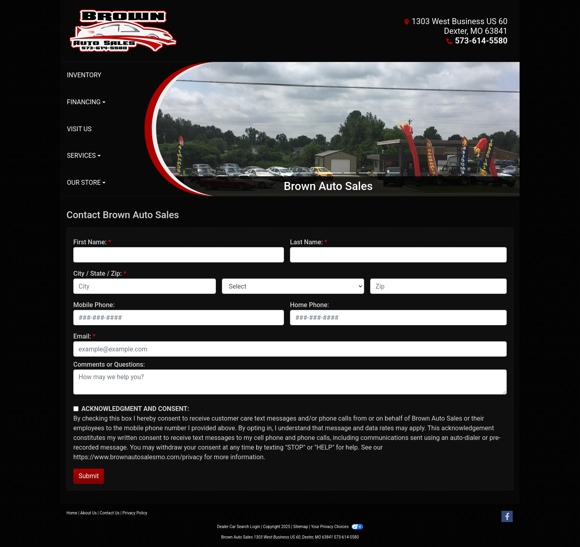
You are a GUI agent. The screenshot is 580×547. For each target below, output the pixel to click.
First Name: (90, 242)
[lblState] (293, 286)
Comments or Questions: (109, 364)
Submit (89, 476)
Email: (82, 336)
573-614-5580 (481, 40)
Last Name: (306, 242)
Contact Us (110, 513)
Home (71, 513)
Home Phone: (309, 305)
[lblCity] (144, 286)
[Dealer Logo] (178, 30)
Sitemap (300, 526)
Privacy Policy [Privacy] (134, 513)
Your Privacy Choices (337, 526)
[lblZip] (438, 286)
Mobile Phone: (94, 305)
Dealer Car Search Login (238, 526)
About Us (88, 513)
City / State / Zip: (97, 273)
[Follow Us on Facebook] (507, 517)
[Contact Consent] (76, 408)
